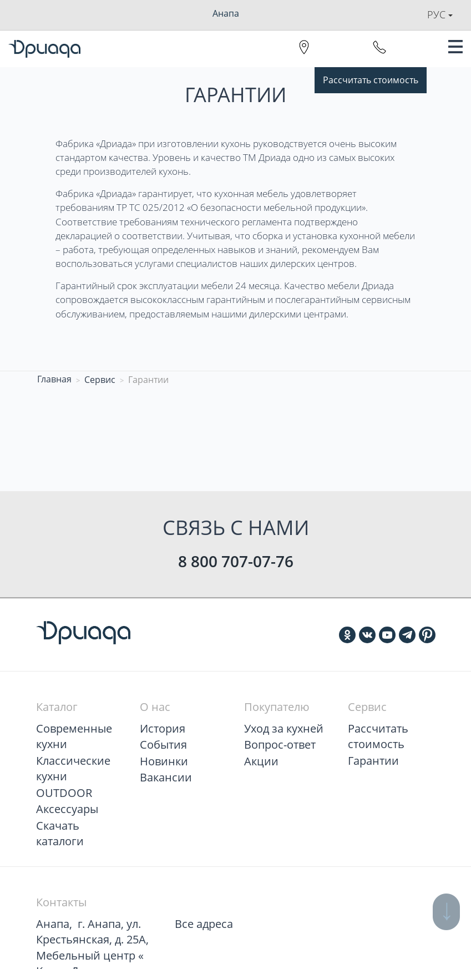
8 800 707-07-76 (235, 561)
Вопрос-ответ (280, 744)
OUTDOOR (64, 792)
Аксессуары (67, 808)
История (162, 728)
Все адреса (204, 923)
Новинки (164, 761)
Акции (261, 761)
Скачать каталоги (60, 833)
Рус (440, 14)
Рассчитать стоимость (370, 80)
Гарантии (373, 760)
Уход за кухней (283, 728)
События (163, 744)
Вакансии (166, 777)
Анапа (225, 13)
